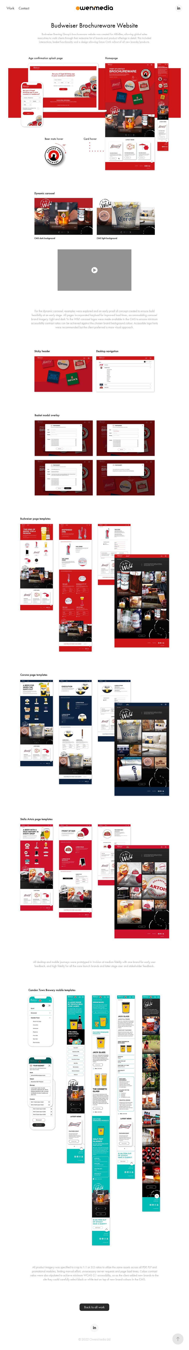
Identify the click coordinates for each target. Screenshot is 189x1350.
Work (10, 8)
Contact (24, 8)
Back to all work (94, 1307)
